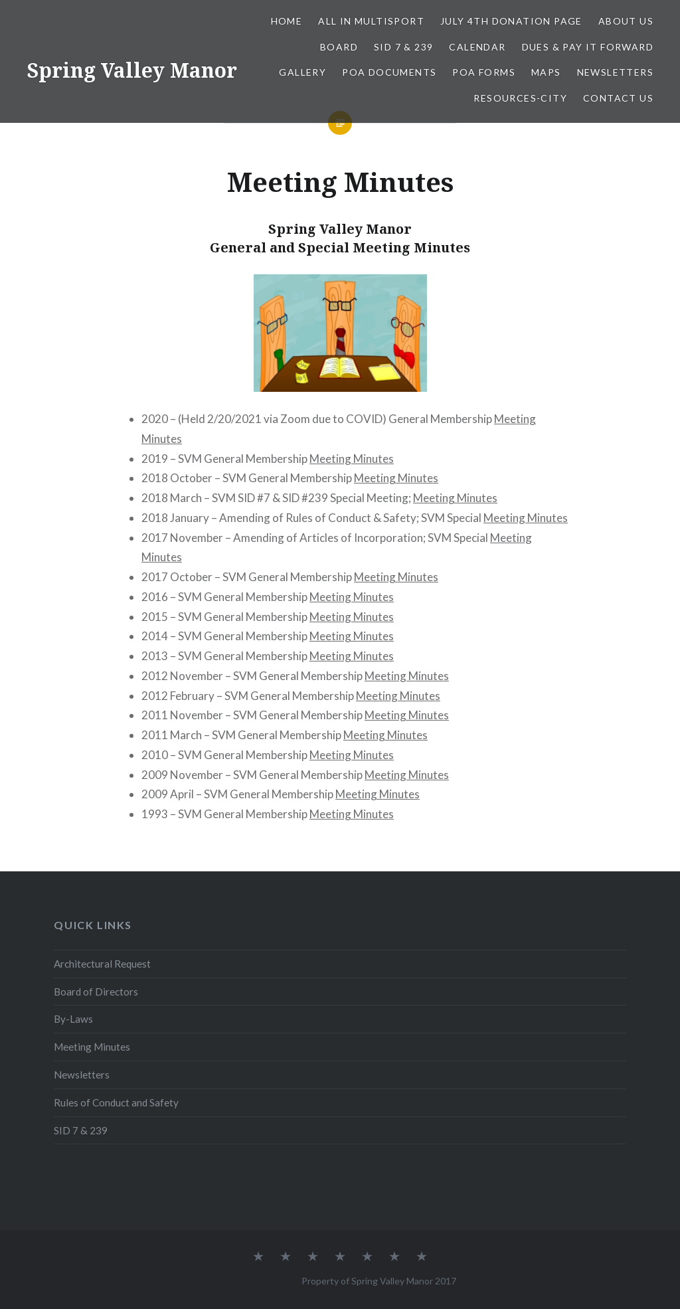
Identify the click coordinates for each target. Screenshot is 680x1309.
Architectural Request (102, 964)
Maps (546, 72)
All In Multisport (371, 21)
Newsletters (615, 72)
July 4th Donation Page (511, 21)
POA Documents (389, 72)
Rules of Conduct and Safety (116, 1102)
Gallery (302, 72)
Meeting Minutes (351, 459)
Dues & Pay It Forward (587, 46)
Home (287, 21)
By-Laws (73, 1019)
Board (339, 46)
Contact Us (618, 98)
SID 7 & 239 (403, 46)
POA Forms (483, 72)
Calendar (477, 46)
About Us (625, 21)
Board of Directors (96, 992)
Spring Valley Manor (132, 70)
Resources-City (520, 98)
